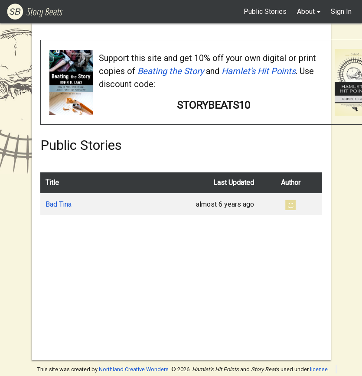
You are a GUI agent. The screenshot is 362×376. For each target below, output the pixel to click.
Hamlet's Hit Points (259, 71)
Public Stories (265, 11)
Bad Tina (59, 204)
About (306, 11)
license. (319, 369)
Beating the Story (170, 71)
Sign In (341, 11)
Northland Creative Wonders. (134, 369)
